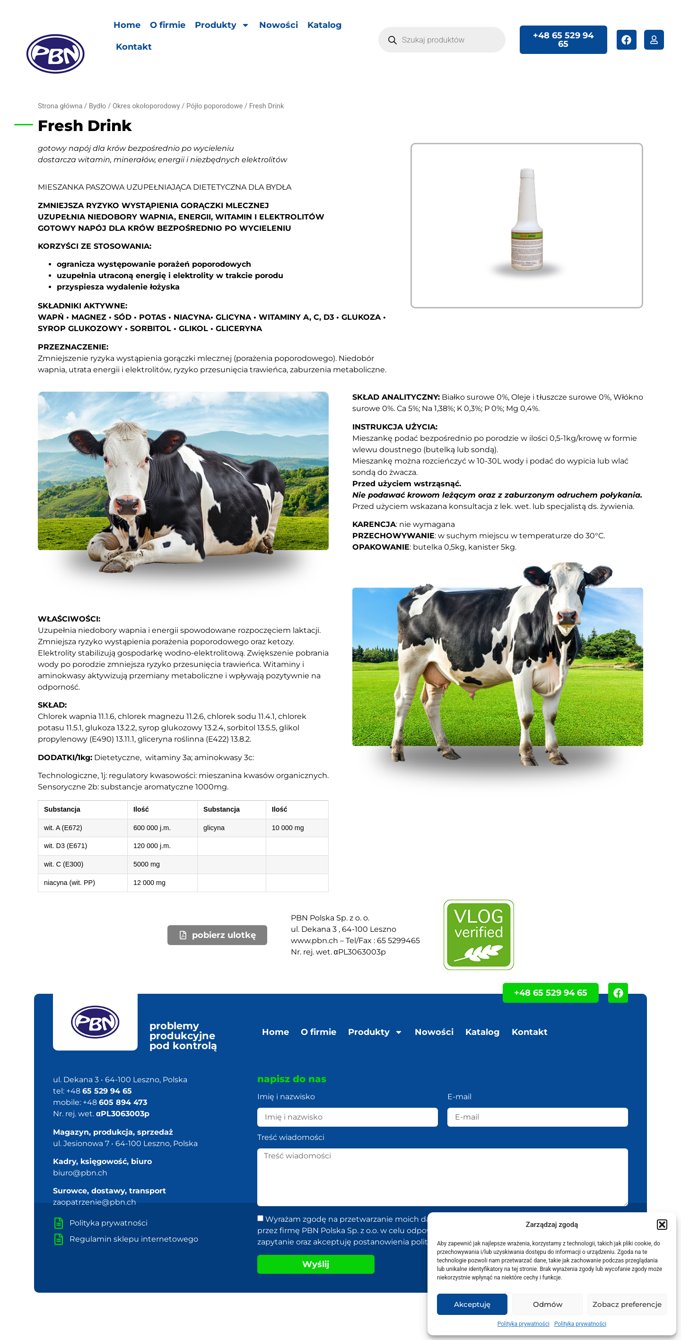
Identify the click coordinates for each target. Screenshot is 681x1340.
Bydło (97, 106)
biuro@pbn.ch (80, 1172)
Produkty (222, 25)
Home (127, 25)
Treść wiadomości (290, 1138)
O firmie (167, 25)
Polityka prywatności (524, 1324)
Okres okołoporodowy (146, 106)
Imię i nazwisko (286, 1097)
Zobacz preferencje (627, 1304)
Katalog (324, 25)
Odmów (547, 1304)
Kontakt (134, 47)
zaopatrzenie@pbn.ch (94, 1202)
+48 (99, 1090)
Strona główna (60, 106)
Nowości (278, 25)
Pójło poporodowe (214, 106)
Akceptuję (472, 1304)
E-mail (459, 1097)
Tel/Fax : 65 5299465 (383, 940)
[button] (662, 1224)
